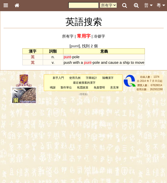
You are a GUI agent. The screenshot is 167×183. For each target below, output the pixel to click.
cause (113, 62)
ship (126, 62)
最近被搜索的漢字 (84, 82)
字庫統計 (91, 77)
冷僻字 (99, 36)
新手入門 (58, 77)
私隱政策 (82, 87)
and (104, 62)
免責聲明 (99, 87)
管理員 (83, 94)
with (76, 62)
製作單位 (66, 87)
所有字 (68, 36)
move (140, 62)
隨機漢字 (108, 77)
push (68, 62)
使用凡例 (74, 77)
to (132, 62)
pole (75, 57)
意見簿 (114, 87)
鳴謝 (52, 87)
